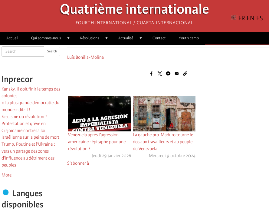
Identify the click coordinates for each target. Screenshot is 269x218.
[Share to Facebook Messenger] (168, 74)
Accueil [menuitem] (12, 38)
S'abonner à (78, 163)
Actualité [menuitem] (127, 40)
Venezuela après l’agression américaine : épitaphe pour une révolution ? (97, 141)
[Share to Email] (177, 74)
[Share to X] (160, 74)
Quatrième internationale (134, 11)
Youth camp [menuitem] (189, 38)
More (6, 175)
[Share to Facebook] (151, 74)
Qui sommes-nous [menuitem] (48, 40)
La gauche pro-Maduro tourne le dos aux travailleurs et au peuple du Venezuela (163, 141)
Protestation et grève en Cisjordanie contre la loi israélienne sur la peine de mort (30, 130)
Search (52, 51)
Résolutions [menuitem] (91, 40)
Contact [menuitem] (159, 38)
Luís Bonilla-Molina (85, 57)
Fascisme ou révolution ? (24, 116)
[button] (185, 74)
